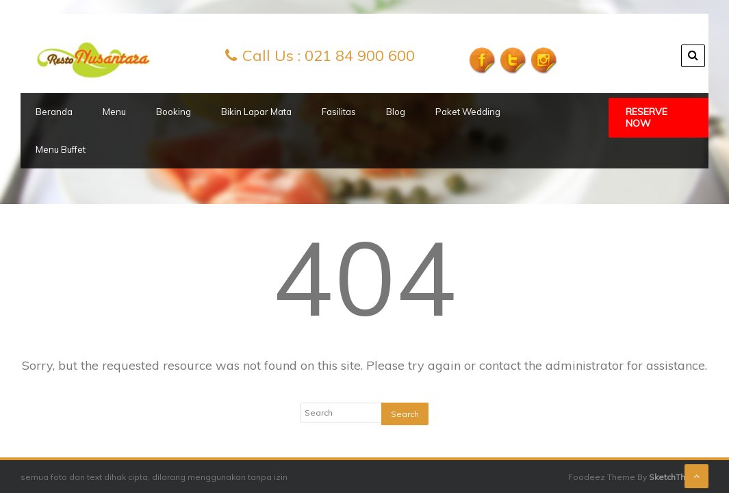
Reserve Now (646, 117)
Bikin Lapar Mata (256, 111)
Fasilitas (339, 111)
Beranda (54, 111)
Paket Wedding (467, 111)
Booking (173, 111)
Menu (114, 111)
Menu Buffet (61, 149)
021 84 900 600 (360, 55)
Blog (395, 111)
